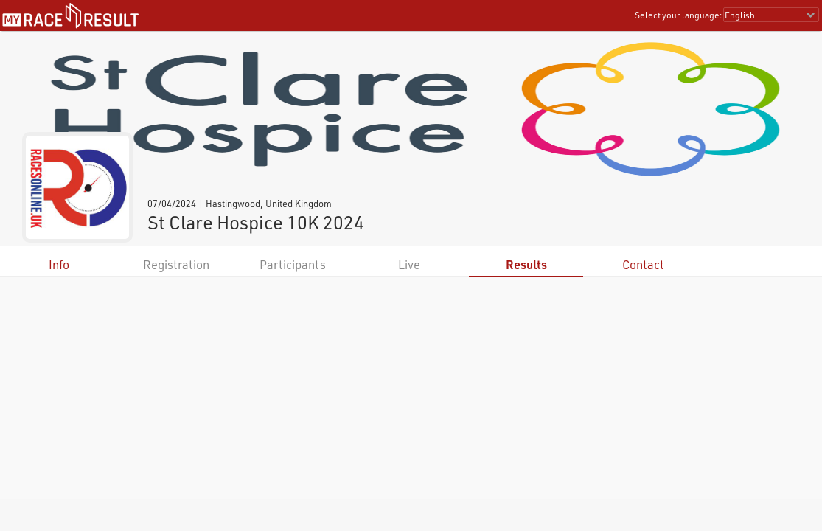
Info (59, 264)
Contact (643, 264)
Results (526, 264)
